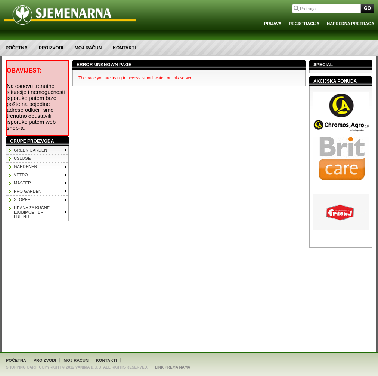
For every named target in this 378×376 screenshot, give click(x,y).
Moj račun (88, 48)
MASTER (22, 183)
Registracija (304, 23)
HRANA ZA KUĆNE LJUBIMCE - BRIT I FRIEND (32, 212)
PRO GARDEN (27, 191)
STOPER (22, 199)
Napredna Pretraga (350, 23)
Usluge (22, 158)
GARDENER (25, 166)
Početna (17, 48)
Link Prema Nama (172, 367)
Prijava (272, 23)
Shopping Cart (21, 367)
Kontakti (124, 48)
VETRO (21, 174)
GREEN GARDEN (30, 150)
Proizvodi (51, 48)
